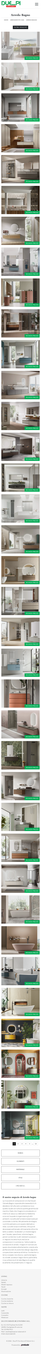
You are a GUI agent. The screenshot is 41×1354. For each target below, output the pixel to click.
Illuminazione (6, 1291)
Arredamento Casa (17, 20)
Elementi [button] (20, 1161)
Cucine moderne (7, 1301)
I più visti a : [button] (20, 1186)
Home (6, 20)
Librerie (4, 1280)
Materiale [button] (20, 1169)
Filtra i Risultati (20, 27)
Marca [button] (20, 1153)
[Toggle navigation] (37, 4)
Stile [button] (20, 1178)
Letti (2, 1311)
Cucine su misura (7, 1303)
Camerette (5, 1313)
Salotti (3, 1282)
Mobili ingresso (6, 1284)
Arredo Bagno (31, 20)
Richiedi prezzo (32, 58)
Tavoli (3, 1287)
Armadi (4, 1289)
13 (36, 1144)
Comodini (4, 1315)
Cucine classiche (7, 1299)
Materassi (4, 1317)
